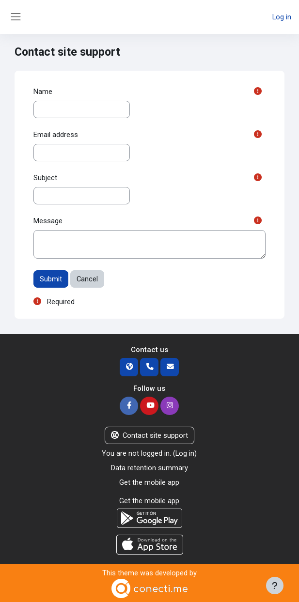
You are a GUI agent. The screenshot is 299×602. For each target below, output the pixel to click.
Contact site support (149, 435)
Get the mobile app (149, 482)
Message (48, 220)
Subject (45, 177)
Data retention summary (149, 467)
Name (42, 91)
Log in (281, 17)
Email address (55, 134)
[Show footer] (274, 585)
